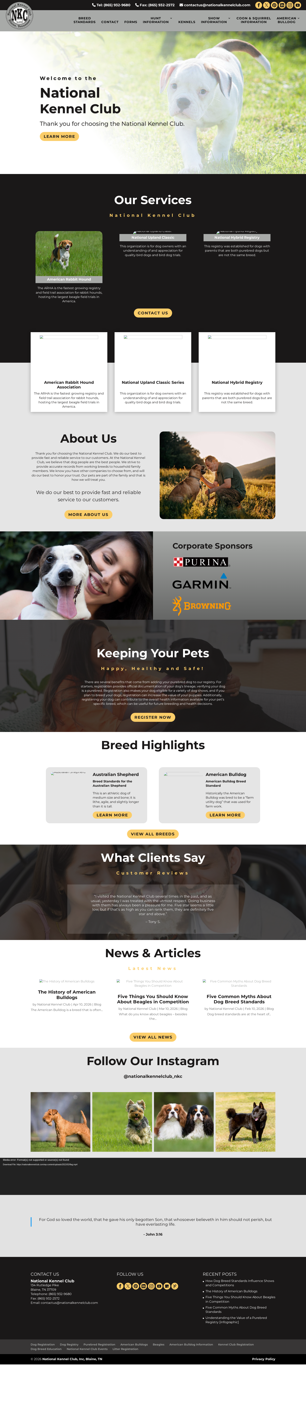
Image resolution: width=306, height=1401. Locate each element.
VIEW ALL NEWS (153, 1037)
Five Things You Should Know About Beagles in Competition (153, 999)
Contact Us (153, 313)
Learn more (59, 136)
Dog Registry (69, 1344)
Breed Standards (85, 20)
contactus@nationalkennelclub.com (215, 5)
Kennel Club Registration (236, 1344)
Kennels (186, 22)
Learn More (112, 815)
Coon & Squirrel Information (254, 20)
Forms (130, 22)
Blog (97, 1004)
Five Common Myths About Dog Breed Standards (239, 999)
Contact (110, 22)
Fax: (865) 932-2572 (155, 5)
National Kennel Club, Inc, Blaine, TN (72, 1359)
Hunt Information (156, 20)
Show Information (214, 20)
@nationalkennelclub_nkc (153, 1076)
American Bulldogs (134, 1344)
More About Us (88, 514)
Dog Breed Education (46, 1349)
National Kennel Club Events (87, 1349)
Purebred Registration (99, 1344)
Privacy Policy (263, 1359)
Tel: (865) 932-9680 (111, 5)
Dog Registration (43, 1344)
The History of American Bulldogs (67, 994)
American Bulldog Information (191, 1344)
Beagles (158, 1344)
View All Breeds (153, 834)
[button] (60, 1122)
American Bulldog (286, 20)
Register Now (152, 717)
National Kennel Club (53, 1004)
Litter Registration (125, 1349)
